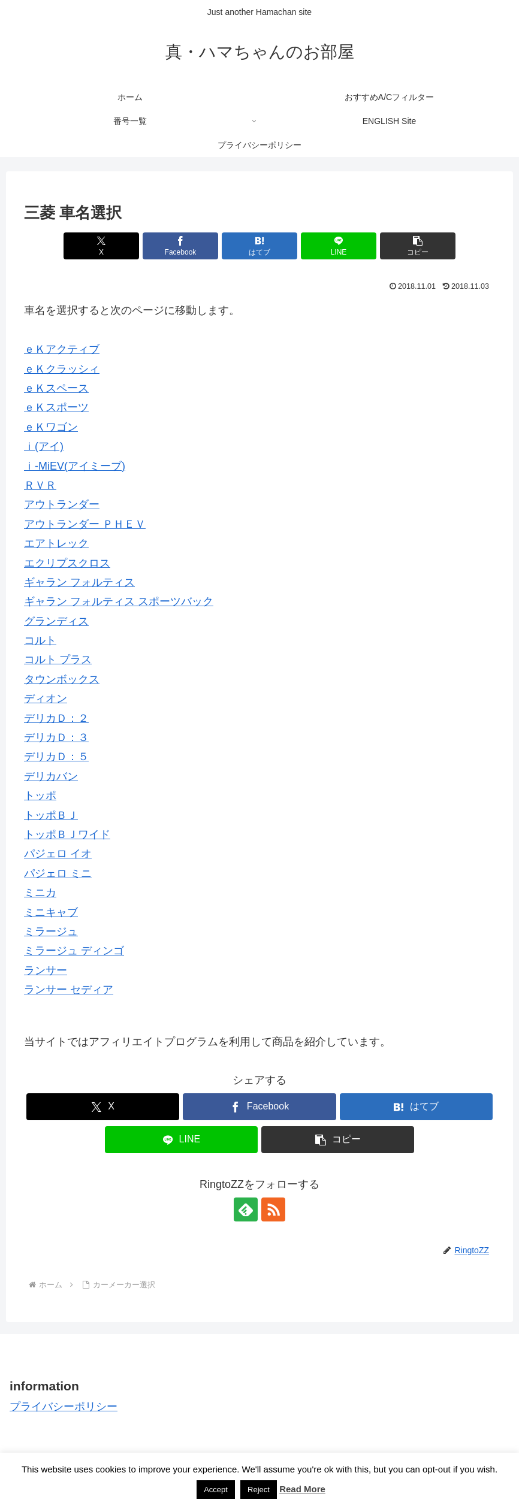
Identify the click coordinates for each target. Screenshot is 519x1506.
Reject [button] (259, 1489)
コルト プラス (58, 660)
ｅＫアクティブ (61, 349)
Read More (302, 1489)
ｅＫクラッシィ (61, 369)
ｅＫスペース (56, 388)
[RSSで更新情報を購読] (273, 1209)
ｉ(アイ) (44, 446)
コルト (40, 640)
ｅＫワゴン (51, 427)
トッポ (40, 796)
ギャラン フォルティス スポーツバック (118, 601)
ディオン (45, 698)
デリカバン (51, 776)
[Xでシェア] (101, 245)
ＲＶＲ (40, 485)
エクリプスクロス (67, 563)
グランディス (56, 621)
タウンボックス (61, 679)
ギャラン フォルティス (79, 582)
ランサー (45, 970)
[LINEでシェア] (338, 245)
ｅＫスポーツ (56, 407)
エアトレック (56, 543)
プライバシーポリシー (63, 1407)
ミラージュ (51, 932)
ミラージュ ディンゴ (74, 951)
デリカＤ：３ (56, 737)
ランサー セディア (68, 990)
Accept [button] (216, 1489)
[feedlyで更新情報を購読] (246, 1209)
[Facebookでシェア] (180, 245)
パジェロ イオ (58, 854)
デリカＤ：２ (56, 718)
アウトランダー (61, 504)
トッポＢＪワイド (67, 834)
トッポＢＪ (51, 815)
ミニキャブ (51, 912)
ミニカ (40, 893)
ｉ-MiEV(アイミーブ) (74, 466)
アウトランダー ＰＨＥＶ (85, 524)
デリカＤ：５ (56, 757)
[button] (417, 245)
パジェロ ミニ (58, 873)
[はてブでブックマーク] (259, 245)
